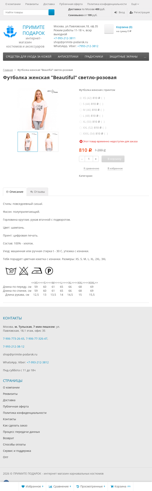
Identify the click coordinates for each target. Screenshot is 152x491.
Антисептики (68, 56)
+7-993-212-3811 (65, 38)
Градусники (94, 56)
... (145, 56)
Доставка (49, 4)
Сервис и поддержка (17, 451)
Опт (5, 457)
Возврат (8, 438)
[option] (27, 142)
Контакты (9, 419)
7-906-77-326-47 (36, 338)
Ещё (135, 4)
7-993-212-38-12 (13, 346)
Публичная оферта (71, 4)
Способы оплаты (14, 444)
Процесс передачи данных (21, 432)
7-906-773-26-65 (13, 338)
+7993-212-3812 (87, 46)
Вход (119, 12)
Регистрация (140, 12)
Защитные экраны (123, 56)
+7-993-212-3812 (38, 362)
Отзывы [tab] (37, 192)
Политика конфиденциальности (107, 4)
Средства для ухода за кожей (28, 56)
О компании (13, 4)
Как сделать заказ (15, 425)
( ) (92, 98)
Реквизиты (32, 4)
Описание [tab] (14, 192)
